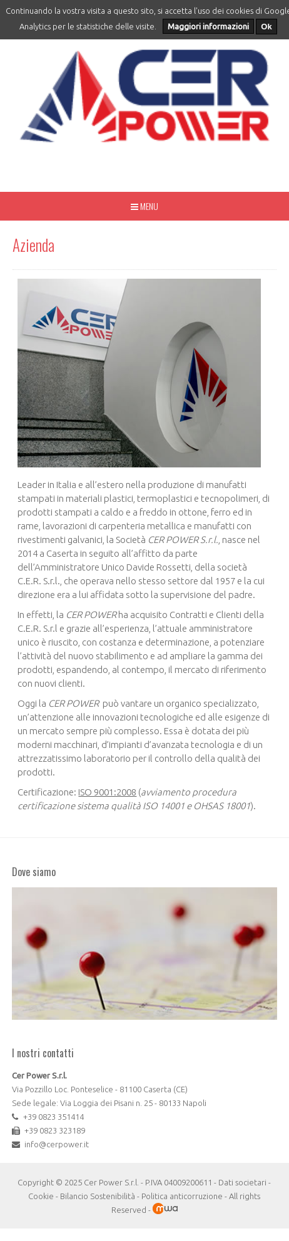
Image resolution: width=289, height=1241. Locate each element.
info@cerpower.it (56, 1144)
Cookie (41, 1196)
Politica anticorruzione (182, 1196)
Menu (144, 205)
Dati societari (242, 1182)
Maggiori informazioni (208, 26)
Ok (266, 26)
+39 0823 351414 (53, 1116)
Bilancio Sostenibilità (97, 1196)
